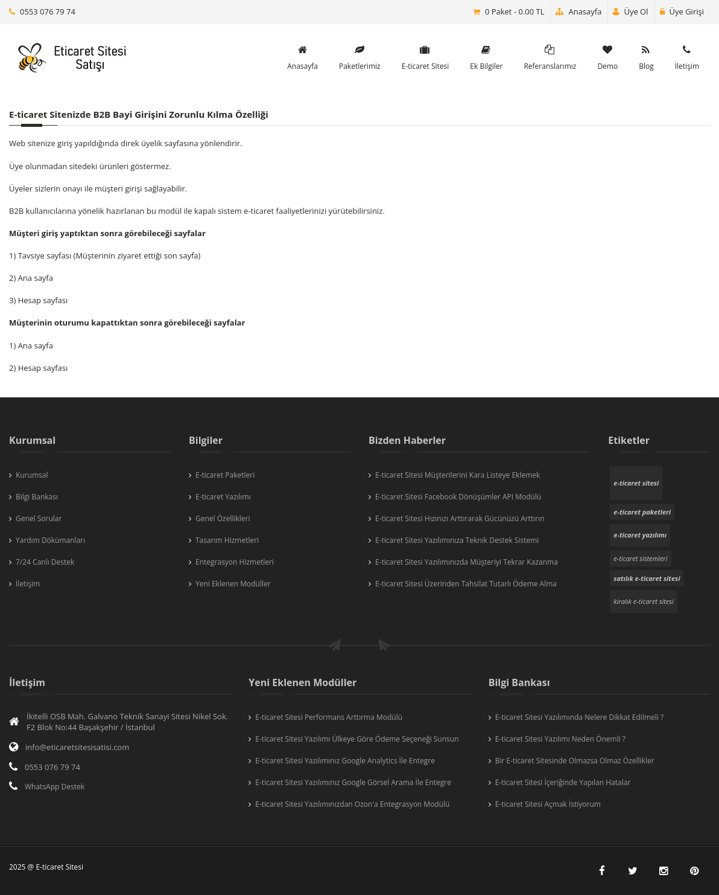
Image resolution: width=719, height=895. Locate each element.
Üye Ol (630, 11)
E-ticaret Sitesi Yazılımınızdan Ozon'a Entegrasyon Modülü (352, 804)
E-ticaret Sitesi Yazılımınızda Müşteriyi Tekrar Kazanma (466, 562)
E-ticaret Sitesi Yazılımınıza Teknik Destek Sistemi (457, 540)
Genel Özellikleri (222, 518)
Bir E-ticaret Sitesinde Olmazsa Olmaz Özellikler (574, 760)
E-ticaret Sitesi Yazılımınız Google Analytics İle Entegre (345, 760)
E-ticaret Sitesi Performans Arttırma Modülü (328, 717)
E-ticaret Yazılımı (223, 497)
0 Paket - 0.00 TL (515, 11)
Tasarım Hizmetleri (227, 540)
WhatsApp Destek (54, 786)
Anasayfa (578, 11)
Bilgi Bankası (37, 497)
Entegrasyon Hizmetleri (234, 562)
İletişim (28, 584)
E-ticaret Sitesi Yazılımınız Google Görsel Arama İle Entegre (353, 782)
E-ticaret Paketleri (225, 475)
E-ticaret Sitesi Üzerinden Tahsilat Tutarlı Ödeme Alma (466, 584)
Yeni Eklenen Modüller (233, 584)
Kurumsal (32, 475)
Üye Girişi (682, 11)
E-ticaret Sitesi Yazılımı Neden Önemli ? (560, 739)
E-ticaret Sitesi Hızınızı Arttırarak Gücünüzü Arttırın (460, 518)
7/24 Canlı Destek (45, 562)
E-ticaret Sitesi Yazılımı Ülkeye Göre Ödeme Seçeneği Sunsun (356, 739)
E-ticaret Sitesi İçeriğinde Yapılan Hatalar (563, 782)
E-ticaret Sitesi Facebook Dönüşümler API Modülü (458, 497)
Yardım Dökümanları (50, 540)
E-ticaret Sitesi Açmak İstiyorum (548, 804)
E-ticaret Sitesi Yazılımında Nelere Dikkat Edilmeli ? (579, 717)
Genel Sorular (39, 518)
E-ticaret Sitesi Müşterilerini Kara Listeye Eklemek (457, 475)
